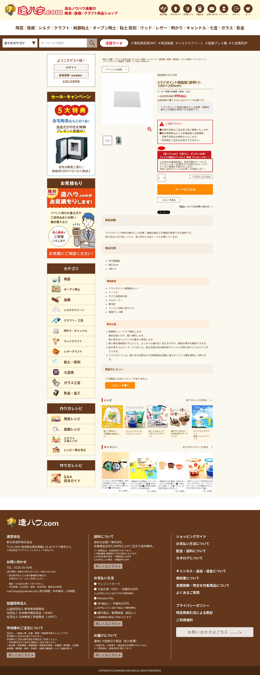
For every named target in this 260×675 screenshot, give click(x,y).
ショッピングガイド (191, 536)
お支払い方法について (192, 543)
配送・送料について (191, 550)
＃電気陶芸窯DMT (143, 43)
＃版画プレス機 (216, 43)
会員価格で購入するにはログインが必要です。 (181, 100)
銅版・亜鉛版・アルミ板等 (179, 59)
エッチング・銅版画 (156, 59)
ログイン (71, 67)
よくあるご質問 (187, 592)
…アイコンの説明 (113, 69)
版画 (143, 59)
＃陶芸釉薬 (165, 43)
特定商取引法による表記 (194, 612)
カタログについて (189, 558)
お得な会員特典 (71, 81)
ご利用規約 (184, 619)
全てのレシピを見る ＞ (199, 400)
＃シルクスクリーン (189, 43)
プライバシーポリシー (192, 605)
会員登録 (71, 75)
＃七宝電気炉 (237, 43)
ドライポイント (200, 59)
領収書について (187, 578)
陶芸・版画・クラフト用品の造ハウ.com (121, 59)
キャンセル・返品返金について (201, 570)
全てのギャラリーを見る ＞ (198, 447)
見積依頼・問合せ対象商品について (202, 585)
